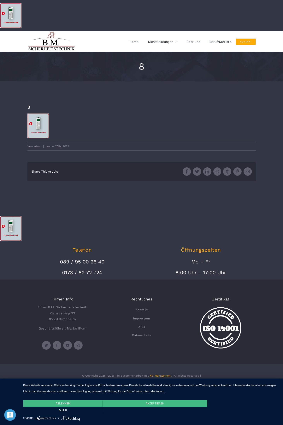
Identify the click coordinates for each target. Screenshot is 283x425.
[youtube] (67, 345)
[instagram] (78, 345)
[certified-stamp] (220, 309)
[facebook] (57, 345)
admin (38, 146)
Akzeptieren (151, 410)
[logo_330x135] (52, 33)
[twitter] (46, 345)
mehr (241, 410)
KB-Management (161, 375)
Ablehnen (61, 410)
